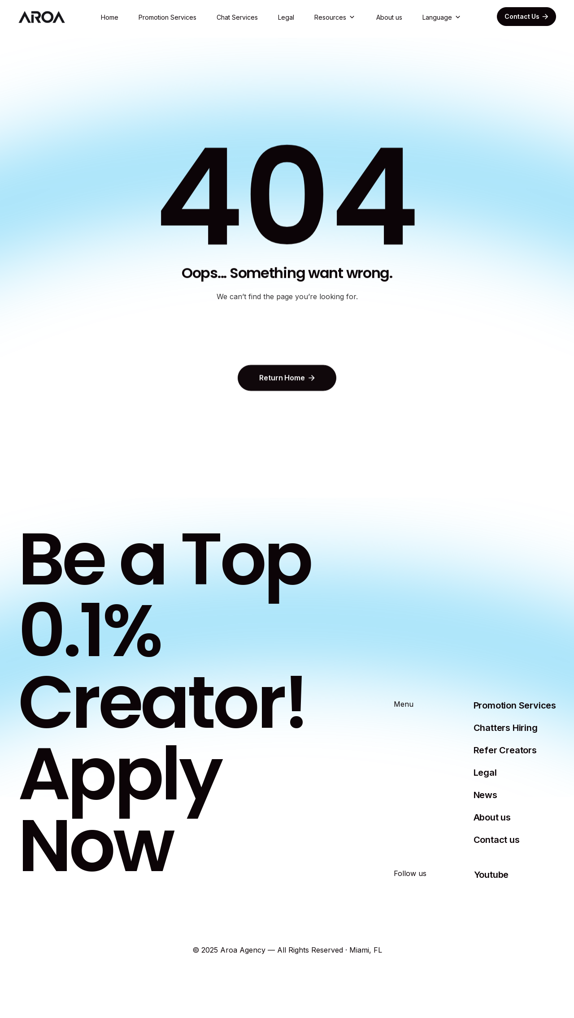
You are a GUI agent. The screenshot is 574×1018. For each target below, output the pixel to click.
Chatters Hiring (506, 727)
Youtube (491, 874)
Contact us (497, 839)
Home (109, 17)
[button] (335, 17)
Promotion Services (167, 17)
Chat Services (237, 17)
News (485, 795)
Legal (286, 17)
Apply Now (119, 809)
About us (389, 17)
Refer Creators (505, 750)
